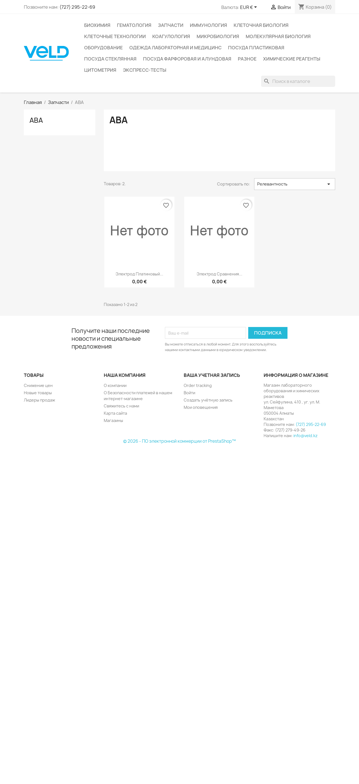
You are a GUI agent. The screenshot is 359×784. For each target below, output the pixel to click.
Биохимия (97, 25)
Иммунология (208, 25)
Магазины (113, 420)
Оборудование (103, 48)
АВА (36, 120)
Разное (247, 59)
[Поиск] (298, 81)
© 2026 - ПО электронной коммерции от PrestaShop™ (179, 441)
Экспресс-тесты (144, 70)
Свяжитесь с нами (121, 406)
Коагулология (171, 36)
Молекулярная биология (278, 36)
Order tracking (198, 385)
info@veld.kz (305, 435)
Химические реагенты (291, 59)
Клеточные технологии (115, 36)
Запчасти (170, 25)
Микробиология (218, 36)
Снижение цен (38, 385)
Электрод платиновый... (139, 274)
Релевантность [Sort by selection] (294, 184)
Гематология (134, 25)
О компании (115, 385)
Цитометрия (100, 70)
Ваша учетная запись (212, 375)
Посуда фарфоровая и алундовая (187, 59)
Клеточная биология (261, 25)
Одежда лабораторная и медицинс (175, 48)
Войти (189, 392)
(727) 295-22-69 (77, 7)
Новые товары (38, 392)
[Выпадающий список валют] (249, 7)
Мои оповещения (201, 407)
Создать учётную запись (208, 400)
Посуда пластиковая (256, 48)
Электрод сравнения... (219, 274)
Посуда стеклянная (110, 59)
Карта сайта (115, 413)
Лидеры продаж (39, 400)
